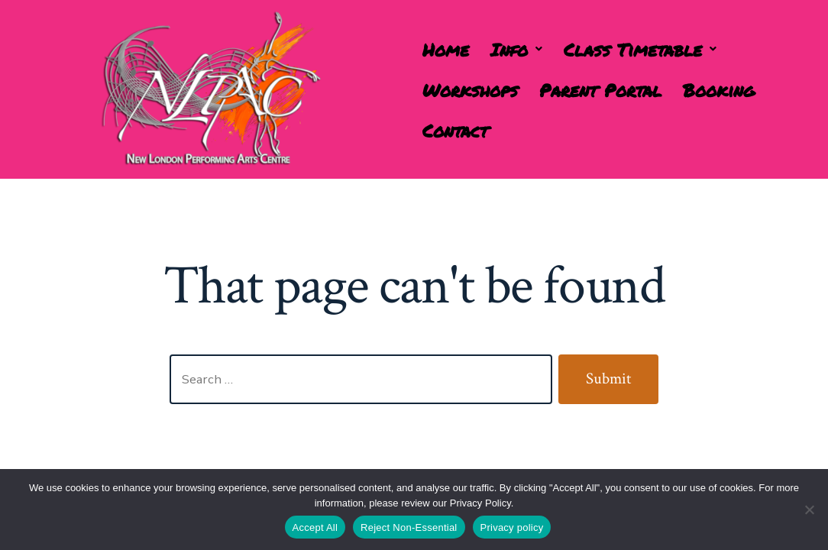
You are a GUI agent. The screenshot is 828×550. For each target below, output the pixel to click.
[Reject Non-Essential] (809, 509)
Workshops (470, 89)
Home (445, 49)
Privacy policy (512, 527)
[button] (516, 49)
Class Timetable (640, 49)
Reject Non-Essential (409, 527)
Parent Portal (600, 89)
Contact (455, 130)
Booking (719, 89)
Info (516, 49)
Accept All (315, 527)
